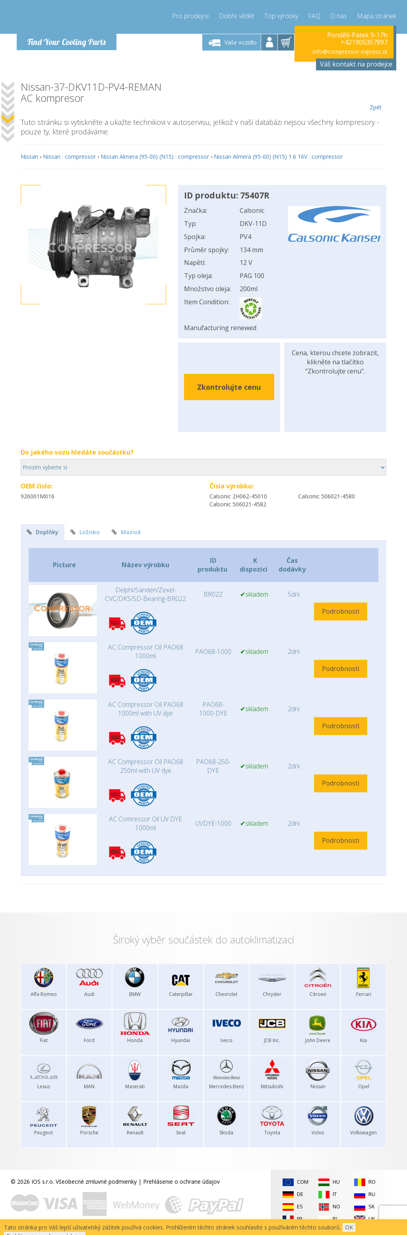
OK (349, 1227)
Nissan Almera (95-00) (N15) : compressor (155, 156)
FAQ (314, 16)
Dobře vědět (236, 16)
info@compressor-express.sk (350, 51)
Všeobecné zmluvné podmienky (96, 1181)
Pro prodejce (190, 16)
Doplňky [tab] (42, 532)
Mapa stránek (376, 16)
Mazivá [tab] (126, 532)
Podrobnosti (340, 611)
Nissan (29, 156)
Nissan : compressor (69, 156)
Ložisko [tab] (85, 532)
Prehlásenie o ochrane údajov (181, 1181)
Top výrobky (281, 16)
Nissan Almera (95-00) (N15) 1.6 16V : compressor (278, 156)
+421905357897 (364, 42)
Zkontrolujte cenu (229, 387)
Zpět (375, 96)
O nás (338, 16)
